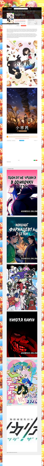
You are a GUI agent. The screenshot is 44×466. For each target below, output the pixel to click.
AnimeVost (16, 20)
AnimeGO (10, 8)
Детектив (24, 23)
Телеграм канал (22, 140)
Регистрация (35, 8)
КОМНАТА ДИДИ (24, 20)
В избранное (17, 25)
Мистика (22, 23)
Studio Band (21, 20)
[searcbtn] (15, 8)
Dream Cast (18, 20)
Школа (19, 23)
